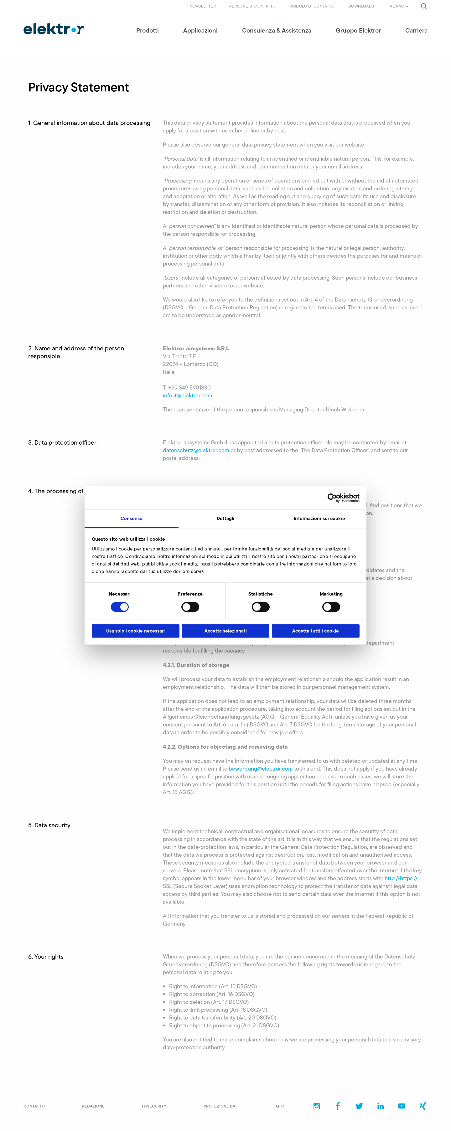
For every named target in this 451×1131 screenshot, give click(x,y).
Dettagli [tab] (226, 518)
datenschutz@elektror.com (196, 451)
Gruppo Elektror (358, 31)
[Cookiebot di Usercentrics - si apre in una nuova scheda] (332, 498)
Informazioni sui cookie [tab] (319, 518)
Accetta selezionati (226, 630)
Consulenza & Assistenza (276, 31)
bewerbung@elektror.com (261, 770)
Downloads (361, 6)
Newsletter (202, 6)
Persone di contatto (252, 6)
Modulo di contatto (312, 6)
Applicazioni (200, 31)
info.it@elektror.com (187, 396)
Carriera (416, 31)
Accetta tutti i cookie (315, 630)
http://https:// (401, 879)
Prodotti (147, 31)
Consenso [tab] (132, 518)
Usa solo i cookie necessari (135, 630)
